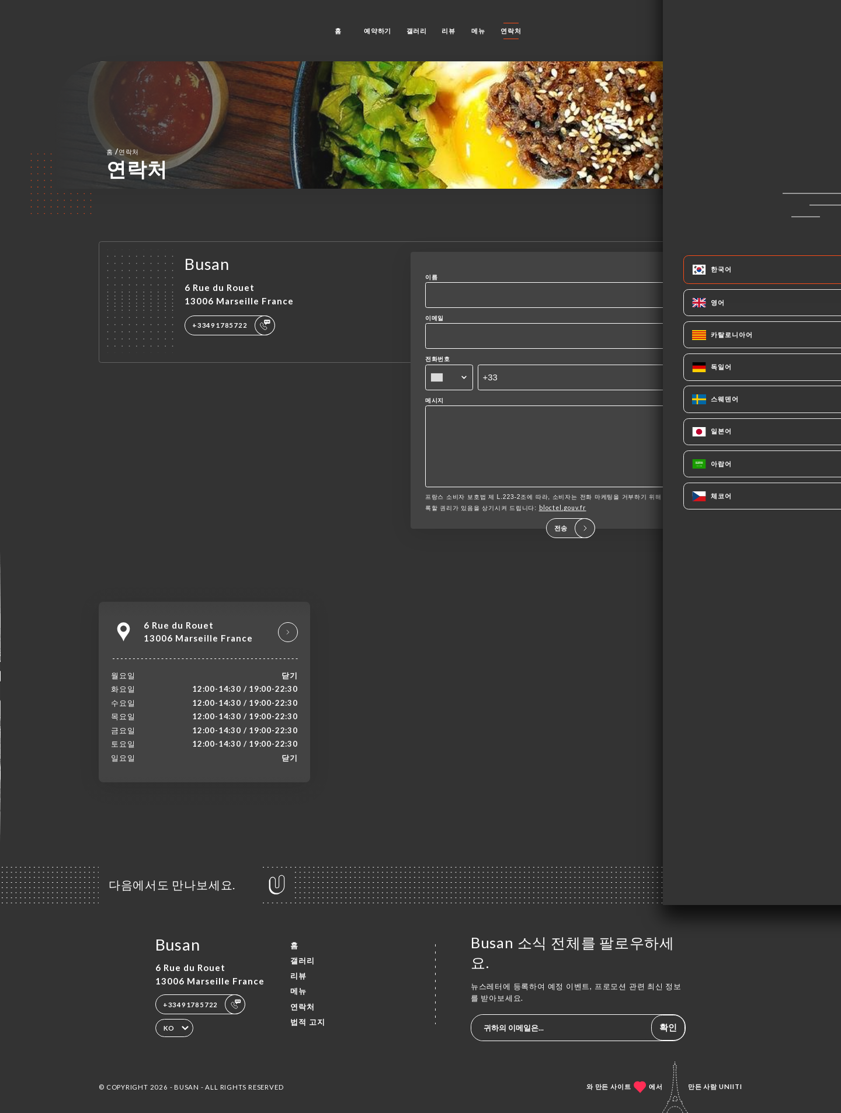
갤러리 (416, 30)
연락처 (511, 30)
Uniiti (730, 1086)
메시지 (434, 400)
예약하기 (377, 30)
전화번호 (437, 358)
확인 (668, 1027)
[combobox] (449, 377)
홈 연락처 (122, 151)
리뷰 (449, 30)
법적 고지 (307, 1022)
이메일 (434, 317)
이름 (431, 276)
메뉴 (478, 30)
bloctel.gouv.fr (562, 524)
